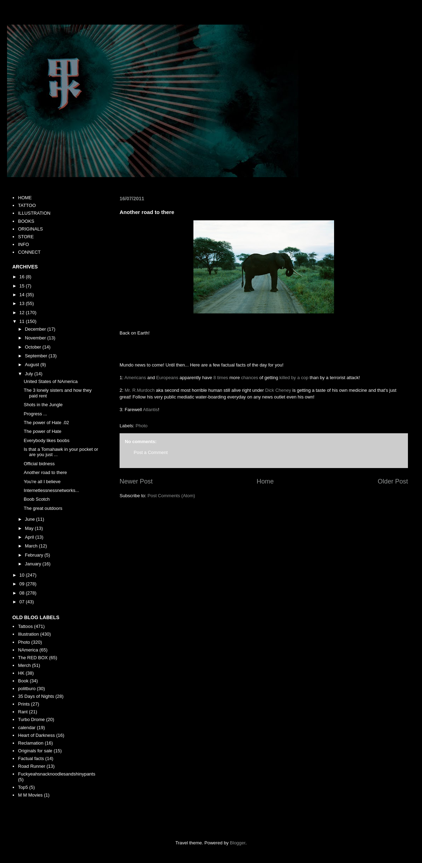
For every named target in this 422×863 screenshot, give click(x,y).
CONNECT (29, 252)
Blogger (237, 842)
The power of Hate (42, 431)
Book (23, 680)
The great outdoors (43, 508)
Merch (24, 665)
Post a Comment (151, 452)
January (34, 563)
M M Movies (30, 795)
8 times (220, 377)
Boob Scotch (37, 499)
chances (249, 377)
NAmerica (28, 650)
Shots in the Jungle (43, 404)
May (30, 528)
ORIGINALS (30, 229)
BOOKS (26, 221)
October (34, 347)
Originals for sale (35, 750)
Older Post (393, 481)
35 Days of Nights (36, 696)
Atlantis (150, 409)
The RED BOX (33, 657)
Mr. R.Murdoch (139, 390)
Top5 (23, 787)
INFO (23, 244)
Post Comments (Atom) (171, 495)
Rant (22, 711)
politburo (27, 688)
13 (22, 303)
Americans (135, 377)
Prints (24, 704)
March (32, 546)
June (30, 519)
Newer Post (136, 481)
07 (22, 601)
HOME (25, 197)
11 (22, 321)
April (30, 537)
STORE (26, 236)
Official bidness (39, 463)
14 (22, 294)
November (36, 337)
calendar (27, 727)
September (37, 355)
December (36, 329)
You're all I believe (42, 481)
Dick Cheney (278, 390)
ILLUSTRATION (34, 213)
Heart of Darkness (36, 735)
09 (22, 583)
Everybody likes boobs (46, 440)
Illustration (28, 634)
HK (21, 673)
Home (265, 481)
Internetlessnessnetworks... (51, 490)
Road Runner (31, 766)
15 (22, 285)
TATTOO (27, 205)
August (32, 364)
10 (22, 575)
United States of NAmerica (50, 381)
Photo (142, 425)
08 (22, 593)
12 (22, 312)
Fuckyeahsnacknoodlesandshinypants (56, 774)
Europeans (167, 377)
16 (22, 276)
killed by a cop (294, 377)
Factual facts (31, 758)
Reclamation (30, 743)
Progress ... (35, 413)
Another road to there (45, 472)
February (35, 555)
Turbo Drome (31, 719)
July (29, 373)
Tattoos (25, 626)
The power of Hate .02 (46, 422)
